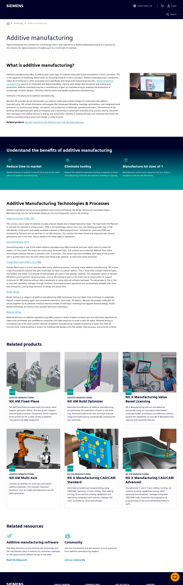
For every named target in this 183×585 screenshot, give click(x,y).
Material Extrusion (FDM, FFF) (20, 218)
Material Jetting (14, 312)
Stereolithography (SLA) (18, 242)
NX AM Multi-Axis (52, 122)
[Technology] (18, 23)
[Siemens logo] (15, 6)
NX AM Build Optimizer (73, 122)
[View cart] (162, 6)
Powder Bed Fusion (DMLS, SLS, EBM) (24, 262)
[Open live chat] (175, 577)
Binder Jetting (13, 292)
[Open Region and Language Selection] (142, 6)
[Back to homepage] (8, 23)
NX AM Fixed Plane (34, 122)
